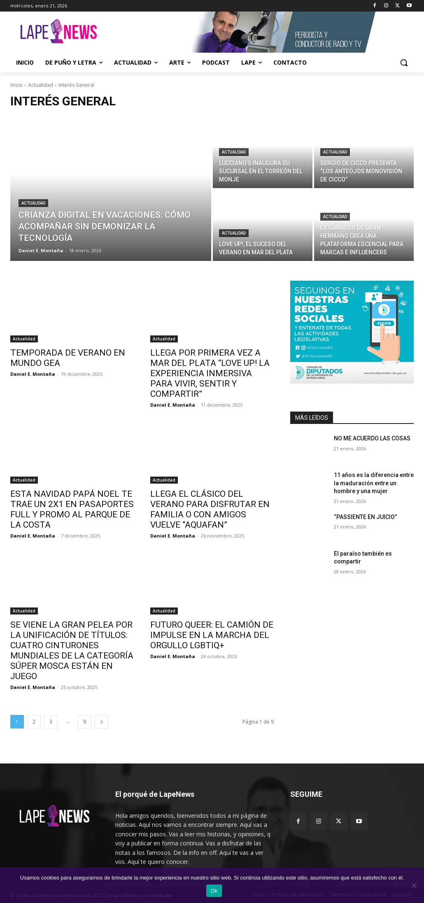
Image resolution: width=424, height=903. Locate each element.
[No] (414, 885)
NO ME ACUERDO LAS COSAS (372, 438)
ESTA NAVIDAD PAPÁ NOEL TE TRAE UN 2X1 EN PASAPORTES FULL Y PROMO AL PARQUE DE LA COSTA (72, 509)
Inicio (16, 84)
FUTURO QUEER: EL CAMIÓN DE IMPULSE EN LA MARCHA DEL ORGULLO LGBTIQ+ (211, 635)
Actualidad (40, 84)
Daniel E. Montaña (32, 374)
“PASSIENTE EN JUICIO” (365, 517)
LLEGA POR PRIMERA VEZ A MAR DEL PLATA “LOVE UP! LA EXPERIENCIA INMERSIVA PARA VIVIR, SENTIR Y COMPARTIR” (210, 373)
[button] (404, 62)
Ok (213, 891)
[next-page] (102, 721)
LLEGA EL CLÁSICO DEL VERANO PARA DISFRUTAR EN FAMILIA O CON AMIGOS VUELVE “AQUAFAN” (210, 509)
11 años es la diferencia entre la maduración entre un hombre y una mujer (374, 483)
